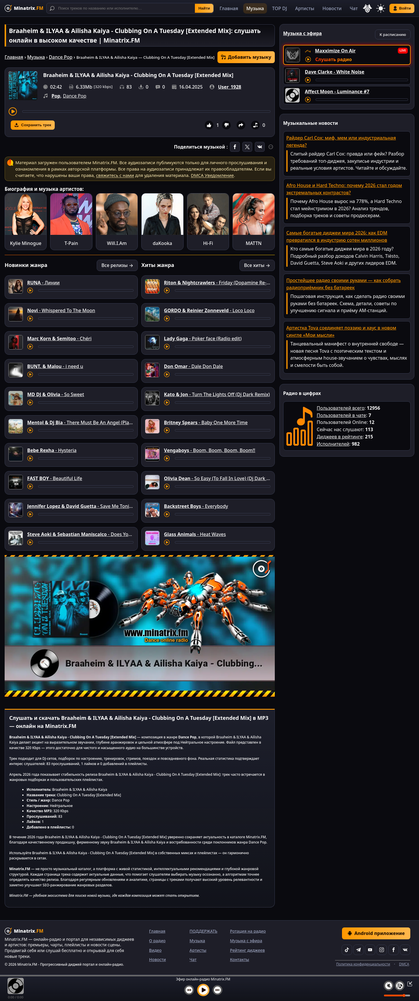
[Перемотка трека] (146, 111)
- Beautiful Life (54, 478)
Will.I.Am (117, 243)
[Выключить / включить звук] (389, 986)
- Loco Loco (209, 310)
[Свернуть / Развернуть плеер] (408, 983)
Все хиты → (257, 265)
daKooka (162, 243)
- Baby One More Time (206, 422)
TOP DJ (279, 8)
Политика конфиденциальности (363, 964)
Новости (331, 8)
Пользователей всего (341, 408)
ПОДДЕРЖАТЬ (203, 931)
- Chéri (59, 338)
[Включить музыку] (203, 990)
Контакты (239, 959)
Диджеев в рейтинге (340, 436)
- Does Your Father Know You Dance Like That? (118, 534)
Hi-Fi (208, 243)
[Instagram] (381, 950)
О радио (157, 940)
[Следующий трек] (217, 990)
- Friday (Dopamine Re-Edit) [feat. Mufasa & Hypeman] (249, 282)
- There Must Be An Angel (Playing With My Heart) (100, 422)
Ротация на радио (248, 931)
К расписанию (393, 34)
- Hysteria (51, 450)
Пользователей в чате (341, 415)
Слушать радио (333, 59)
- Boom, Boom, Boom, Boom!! (209, 450)
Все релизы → (117, 265)
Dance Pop (61, 57)
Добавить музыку (246, 57)
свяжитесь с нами (115, 175)
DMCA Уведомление (212, 175)
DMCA (404, 964)
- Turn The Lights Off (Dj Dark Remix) (217, 394)
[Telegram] (358, 950)
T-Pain (71, 243)
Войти (402, 8)
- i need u (55, 366)
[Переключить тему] (380, 8)
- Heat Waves (195, 534)
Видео (155, 950)
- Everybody (196, 506)
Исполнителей (333, 444)
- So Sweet (55, 394)
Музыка (255, 8)
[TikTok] (347, 950)
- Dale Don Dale (193, 366)
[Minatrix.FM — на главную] (24, 8)
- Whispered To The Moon (61, 310)
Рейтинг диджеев (247, 950)
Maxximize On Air (335, 50)
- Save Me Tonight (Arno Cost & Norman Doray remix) (121, 506)
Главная (228, 8)
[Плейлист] (400, 986)
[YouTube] (370, 950)
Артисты (304, 8)
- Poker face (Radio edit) (202, 338)
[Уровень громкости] (397, 995)
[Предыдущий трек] (189, 990)
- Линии (43, 282)
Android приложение (376, 933)
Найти (204, 8)
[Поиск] (130, 8)
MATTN (254, 243)
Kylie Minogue (25, 243)
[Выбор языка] (367, 8)
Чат (354, 8)
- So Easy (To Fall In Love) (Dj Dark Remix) (222, 478)
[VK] (405, 950)
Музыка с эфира (246, 940)
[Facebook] (393, 950)
